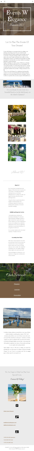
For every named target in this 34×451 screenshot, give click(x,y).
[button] (1, 1)
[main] (17, 19)
